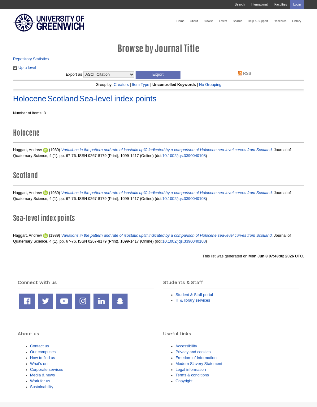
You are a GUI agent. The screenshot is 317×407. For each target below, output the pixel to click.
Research (280, 21)
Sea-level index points (117, 98)
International (259, 4)
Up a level (24, 67)
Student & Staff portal (194, 294)
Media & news (42, 375)
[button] (158, 75)
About (194, 21)
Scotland (62, 98)
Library (296, 21)
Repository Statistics (31, 59)
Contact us (39, 346)
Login (297, 4)
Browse (208, 21)
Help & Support (258, 21)
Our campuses (43, 352)
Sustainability (41, 386)
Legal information (191, 369)
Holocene (29, 98)
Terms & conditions (192, 375)
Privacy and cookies (193, 352)
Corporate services (46, 369)
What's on (38, 363)
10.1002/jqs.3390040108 (184, 155)
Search (240, 4)
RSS (243, 73)
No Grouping (210, 84)
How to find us (42, 357)
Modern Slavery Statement (199, 363)
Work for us (40, 381)
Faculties (280, 4)
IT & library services (193, 300)
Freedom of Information (196, 357)
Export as (74, 74)
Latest (223, 21)
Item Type (140, 84)
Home (180, 21)
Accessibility (186, 346)
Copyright (184, 381)
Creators (121, 84)
